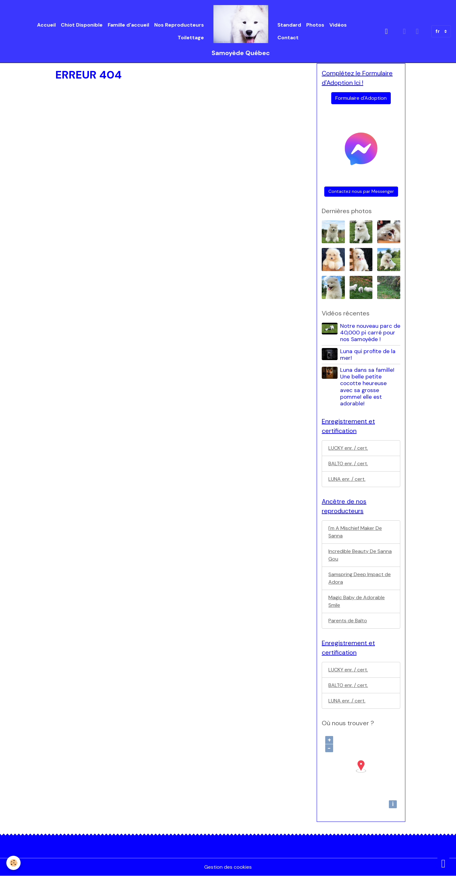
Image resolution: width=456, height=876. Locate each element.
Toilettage (191, 37)
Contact (288, 37)
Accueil (46, 25)
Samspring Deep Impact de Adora (359, 578)
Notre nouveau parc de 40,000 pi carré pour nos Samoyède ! (370, 332)
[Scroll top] (443, 863)
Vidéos (338, 25)
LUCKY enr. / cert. (348, 448)
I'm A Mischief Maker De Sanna (355, 532)
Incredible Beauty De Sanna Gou (360, 555)
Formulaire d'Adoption (361, 98)
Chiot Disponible (82, 25)
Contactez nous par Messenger (361, 191)
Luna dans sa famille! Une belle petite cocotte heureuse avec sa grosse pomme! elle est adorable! (367, 386)
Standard (289, 25)
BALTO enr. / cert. (348, 463)
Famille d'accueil (128, 25)
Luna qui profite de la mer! (368, 354)
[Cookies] (13, 863)
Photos (315, 25)
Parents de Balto (347, 620)
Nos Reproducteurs (179, 25)
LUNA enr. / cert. (346, 479)
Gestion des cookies (228, 867)
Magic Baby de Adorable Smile (356, 601)
